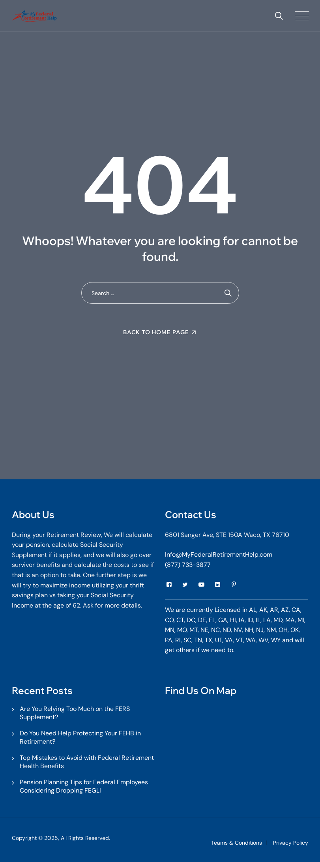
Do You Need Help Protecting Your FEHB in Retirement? (80, 737)
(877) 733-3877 (188, 565)
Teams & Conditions (236, 842)
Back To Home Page (156, 332)
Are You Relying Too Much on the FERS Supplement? (75, 713)
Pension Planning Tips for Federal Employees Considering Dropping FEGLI (84, 786)
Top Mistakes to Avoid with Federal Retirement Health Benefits (87, 762)
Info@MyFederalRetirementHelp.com (218, 554)
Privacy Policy (290, 842)
